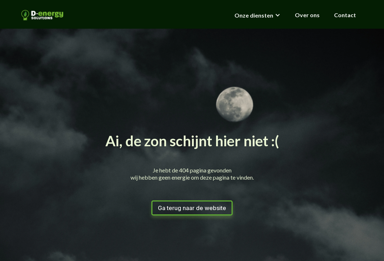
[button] (257, 15)
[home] (42, 15)
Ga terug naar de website (192, 208)
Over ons (307, 14)
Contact (345, 14)
